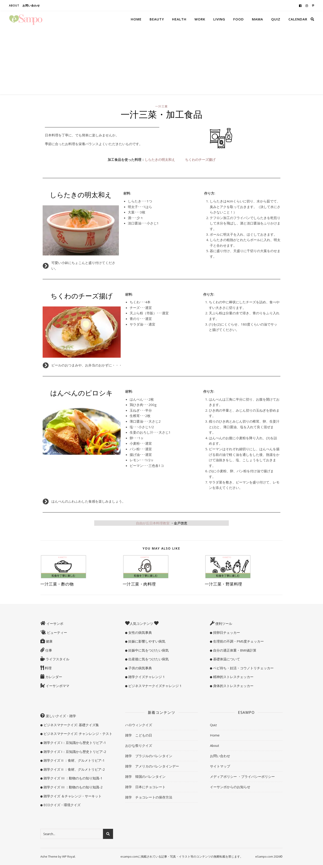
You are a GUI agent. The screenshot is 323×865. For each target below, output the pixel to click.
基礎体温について (226, 659)
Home (136, 19)
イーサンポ (54, 623)
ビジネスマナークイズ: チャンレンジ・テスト (77, 733)
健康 (48, 641)
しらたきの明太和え (160, 159)
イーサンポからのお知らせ (230, 787)
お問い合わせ (31, 5)
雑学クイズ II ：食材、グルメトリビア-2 (74, 769)
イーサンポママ (57, 685)
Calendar (297, 19)
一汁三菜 (161, 106)
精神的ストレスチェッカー (232, 676)
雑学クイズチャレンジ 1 (146, 676)
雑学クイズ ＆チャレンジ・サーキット (72, 796)
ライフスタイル (57, 659)
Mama (257, 19)
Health (179, 19)
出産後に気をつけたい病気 (148, 659)
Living (219, 19)
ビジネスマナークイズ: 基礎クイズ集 (71, 725)
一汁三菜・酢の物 (57, 584)
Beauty (157, 19)
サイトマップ (220, 766)
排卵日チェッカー (226, 632)
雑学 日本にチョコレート (145, 787)
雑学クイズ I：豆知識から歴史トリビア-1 (74, 742)
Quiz (275, 19)
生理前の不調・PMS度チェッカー (238, 641)
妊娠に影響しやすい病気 (146, 641)
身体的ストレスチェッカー (232, 685)
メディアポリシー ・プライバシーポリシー (242, 776)
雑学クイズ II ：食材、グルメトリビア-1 (74, 760)
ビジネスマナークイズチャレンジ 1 (154, 685)
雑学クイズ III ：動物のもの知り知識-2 (73, 787)
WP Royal (68, 856)
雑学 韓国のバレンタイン (145, 776)
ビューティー (56, 632)
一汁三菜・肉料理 (139, 584)
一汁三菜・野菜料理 (223, 584)
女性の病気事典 (139, 632)
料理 (48, 668)
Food (238, 19)
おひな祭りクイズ (138, 745)
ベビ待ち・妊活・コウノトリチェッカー (243, 668)
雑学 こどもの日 (138, 735)
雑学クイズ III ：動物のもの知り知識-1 (73, 778)
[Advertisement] (161, 60)
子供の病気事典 (139, 668)
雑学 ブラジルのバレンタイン (148, 756)
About (14, 5)
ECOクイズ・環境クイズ (62, 805)
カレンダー (53, 676)
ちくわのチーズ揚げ (200, 159)
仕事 (48, 650)
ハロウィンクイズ (138, 725)
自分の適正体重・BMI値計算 (234, 650)
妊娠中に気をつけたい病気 (148, 650)
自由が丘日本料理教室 (161, 523)
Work (199, 19)
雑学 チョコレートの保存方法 (148, 797)
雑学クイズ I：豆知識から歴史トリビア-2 (74, 751)
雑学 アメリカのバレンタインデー (152, 766)
